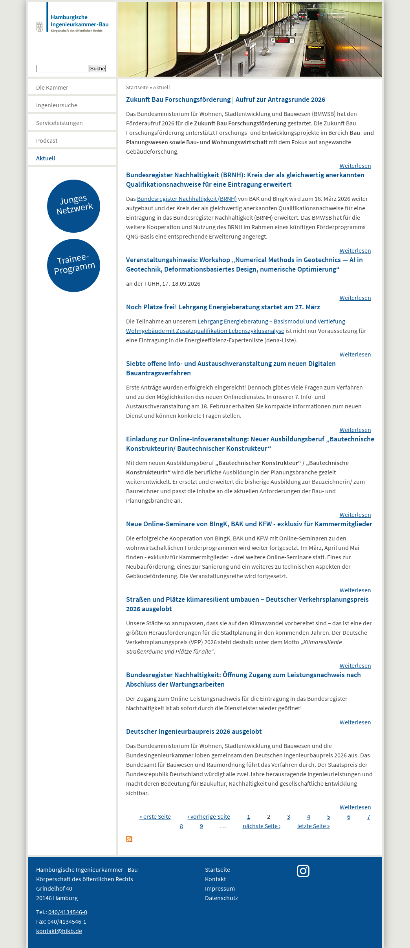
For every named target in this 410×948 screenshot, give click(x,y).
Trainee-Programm (74, 263)
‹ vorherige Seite (209, 816)
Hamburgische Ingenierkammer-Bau (72, 25)
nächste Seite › (261, 826)
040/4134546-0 (67, 912)
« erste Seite (155, 816)
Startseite (137, 87)
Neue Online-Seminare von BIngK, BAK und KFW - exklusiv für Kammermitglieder (249, 523)
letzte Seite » (313, 826)
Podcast (46, 140)
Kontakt (215, 879)
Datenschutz (221, 898)
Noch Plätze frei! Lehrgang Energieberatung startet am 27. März (223, 306)
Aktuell (45, 158)
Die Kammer (52, 87)
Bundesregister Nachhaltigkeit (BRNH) (187, 198)
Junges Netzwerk (74, 204)
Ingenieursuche (56, 105)
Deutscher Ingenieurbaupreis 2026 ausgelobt (194, 731)
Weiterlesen (355, 165)
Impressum (220, 888)
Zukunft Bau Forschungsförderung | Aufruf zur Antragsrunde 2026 (225, 99)
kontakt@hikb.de (59, 931)
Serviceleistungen (59, 123)
